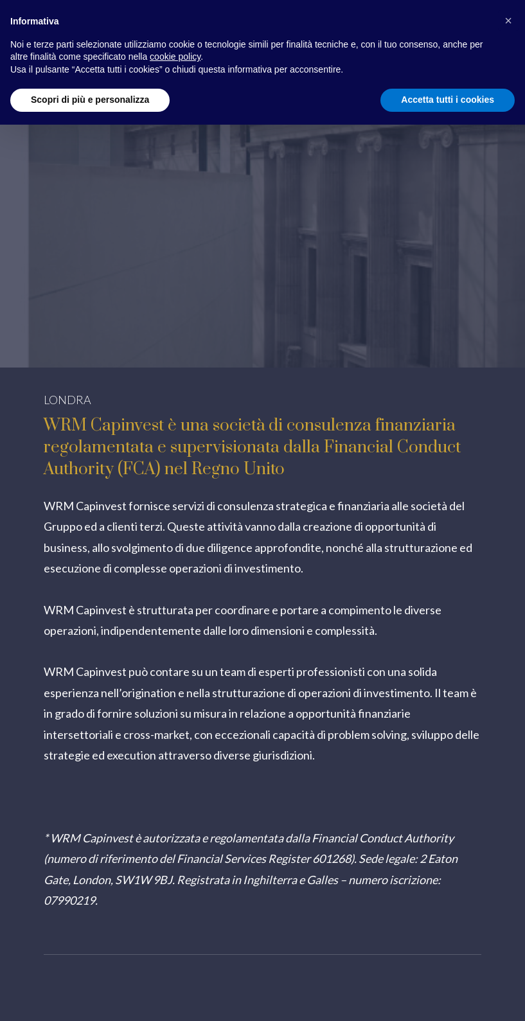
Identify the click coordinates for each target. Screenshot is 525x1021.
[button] (508, 20)
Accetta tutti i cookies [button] (447, 99)
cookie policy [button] (175, 56)
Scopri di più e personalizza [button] (90, 99)
